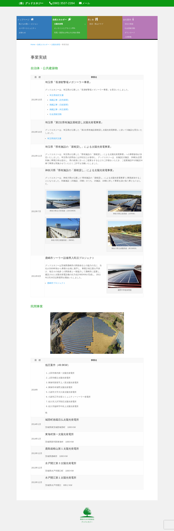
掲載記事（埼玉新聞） (60, 109)
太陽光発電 (58, 24)
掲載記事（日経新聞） (60, 105)
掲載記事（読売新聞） (60, 100)
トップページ (23, 19)
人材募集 (128, 37)
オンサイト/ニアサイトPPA (64, 28)
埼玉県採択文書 (57, 95)
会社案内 (127, 19)
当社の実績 (129, 24)
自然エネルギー (60, 19)
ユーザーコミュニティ (27, 28)
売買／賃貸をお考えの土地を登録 (67, 33)
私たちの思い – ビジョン (28, 24)
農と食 (91, 19)
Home (33, 45)
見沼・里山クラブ (96, 24)
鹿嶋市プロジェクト (56, 283)
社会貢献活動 (130, 28)
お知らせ (22, 33)
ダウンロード (130, 33)
